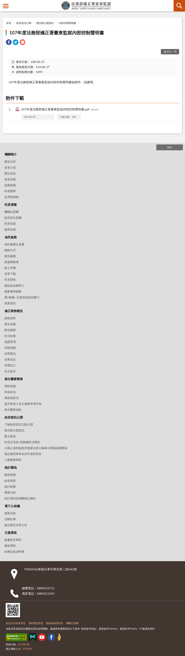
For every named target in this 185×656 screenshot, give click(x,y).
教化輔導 (10, 330)
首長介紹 (10, 167)
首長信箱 (10, 179)
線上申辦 (10, 267)
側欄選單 (6, 6)
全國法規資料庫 (14, 551)
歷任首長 (10, 173)
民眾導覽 (11, 204)
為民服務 (11, 237)
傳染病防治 (11, 397)
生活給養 (10, 336)
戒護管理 (10, 341)
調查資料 (10, 318)
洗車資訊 (10, 359)
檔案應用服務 (12, 291)
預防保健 (10, 386)
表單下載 (10, 273)
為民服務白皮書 (14, 244)
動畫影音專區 (12, 539)
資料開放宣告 (35, 623)
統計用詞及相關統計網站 (20, 498)
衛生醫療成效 (12, 409)
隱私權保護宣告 (54, 623)
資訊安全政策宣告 (15, 623)
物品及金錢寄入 (14, 285)
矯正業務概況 (14, 311)
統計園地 (11, 467)
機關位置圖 (11, 211)
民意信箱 (10, 223)
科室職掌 (10, 191)
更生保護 (10, 324)
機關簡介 (11, 154)
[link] (9, 42)
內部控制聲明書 (67, 23)
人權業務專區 (12, 459)
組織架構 (10, 185)
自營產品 (10, 353)
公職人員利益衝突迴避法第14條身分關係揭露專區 (35, 448)
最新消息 (10, 513)
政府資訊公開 (23, 23)
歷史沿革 (10, 161)
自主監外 (10, 371)
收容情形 (10, 480)
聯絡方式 (10, 250)
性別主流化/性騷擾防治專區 (22, 442)
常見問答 (10, 279)
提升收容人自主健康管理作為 (22, 403)
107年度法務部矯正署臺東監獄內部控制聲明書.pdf (59, 109)
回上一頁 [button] (172, 51)
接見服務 (10, 256)
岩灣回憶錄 (11, 197)
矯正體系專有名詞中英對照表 (22, 454)
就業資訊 (10, 303)
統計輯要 (10, 486)
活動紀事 (10, 519)
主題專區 (11, 532)
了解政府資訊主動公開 (18, 424)
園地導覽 (10, 474)
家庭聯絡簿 (11, 262)
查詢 (179, 5)
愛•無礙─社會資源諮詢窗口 (22, 297)
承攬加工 (10, 365)
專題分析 (10, 492)
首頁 (8, 23)
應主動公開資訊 (45, 23)
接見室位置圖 (12, 217)
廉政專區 (10, 545)
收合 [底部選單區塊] (169, 147)
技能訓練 (10, 347)
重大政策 (10, 436)
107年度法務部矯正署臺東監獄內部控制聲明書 (56, 32)
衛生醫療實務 (14, 379)
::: (3, 2)
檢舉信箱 (10, 229)
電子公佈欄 (12, 506)
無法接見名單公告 (15, 525)
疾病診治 (10, 392)
